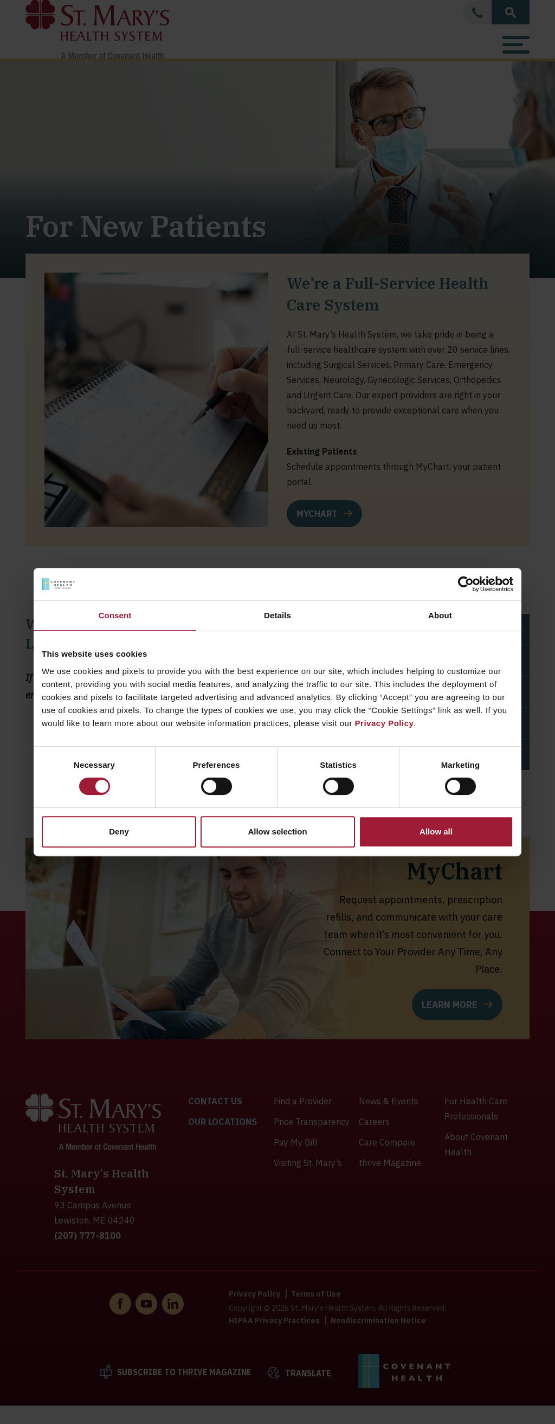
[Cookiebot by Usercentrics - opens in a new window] (465, 584)
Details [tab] (277, 615)
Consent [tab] (115, 615)
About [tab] (440, 615)
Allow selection (277, 831)
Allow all (436, 831)
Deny (119, 831)
